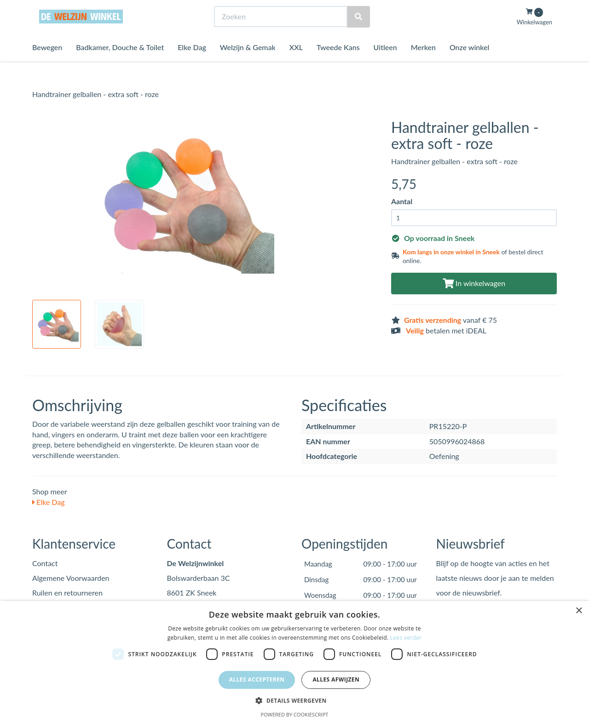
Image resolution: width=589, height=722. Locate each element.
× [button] (578, 610)
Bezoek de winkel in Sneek (69, 8)
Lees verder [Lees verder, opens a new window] (406, 638)
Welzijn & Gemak (248, 64)
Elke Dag (192, 64)
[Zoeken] (358, 34)
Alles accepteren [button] (257, 679)
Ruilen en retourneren (67, 592)
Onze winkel (470, 64)
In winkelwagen (474, 283)
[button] (294, 700)
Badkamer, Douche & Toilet (120, 64)
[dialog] (294, 661)
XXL (296, 64)
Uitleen (385, 64)
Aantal (401, 201)
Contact (45, 563)
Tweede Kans (338, 64)
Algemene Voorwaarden (71, 577)
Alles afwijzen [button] (335, 679)
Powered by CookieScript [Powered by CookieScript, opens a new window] (295, 714)
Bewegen (47, 64)
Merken (423, 64)
